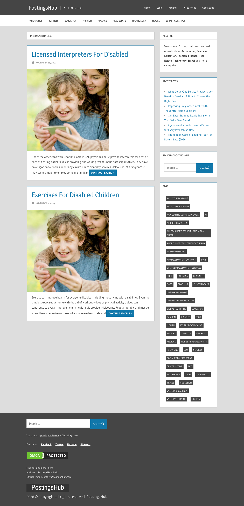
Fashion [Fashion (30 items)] (171, 317)
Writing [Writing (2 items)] (196, 399)
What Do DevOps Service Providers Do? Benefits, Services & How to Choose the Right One (188, 96)
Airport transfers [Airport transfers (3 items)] (177, 223)
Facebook (46, 444)
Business (53, 20)
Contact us (208, 7)
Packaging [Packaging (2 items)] (172, 349)
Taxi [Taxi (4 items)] (190, 366)
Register (173, 7)
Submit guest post (176, 20)
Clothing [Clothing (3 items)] (183, 284)
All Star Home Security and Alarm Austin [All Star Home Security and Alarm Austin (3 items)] (185, 233)
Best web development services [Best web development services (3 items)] (184, 267)
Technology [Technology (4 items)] (203, 374)
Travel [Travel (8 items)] (170, 382)
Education (70, 20)
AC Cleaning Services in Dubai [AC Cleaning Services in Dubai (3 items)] (183, 214)
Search (204, 168)
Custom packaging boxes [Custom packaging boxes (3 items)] (180, 300)
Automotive (35, 20)
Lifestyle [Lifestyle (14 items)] (186, 333)
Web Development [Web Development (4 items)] (176, 399)
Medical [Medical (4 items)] (171, 341)
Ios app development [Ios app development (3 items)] (191, 325)
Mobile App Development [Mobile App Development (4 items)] (194, 341)
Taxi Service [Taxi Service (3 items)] (173, 374)
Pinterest (85, 444)
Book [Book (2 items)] (169, 276)
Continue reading (101, 172)
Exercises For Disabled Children (75, 195)
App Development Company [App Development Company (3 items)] (181, 259)
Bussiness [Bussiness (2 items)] (198, 276)
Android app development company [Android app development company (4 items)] (186, 243)
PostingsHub (43, 7)
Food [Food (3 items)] (198, 317)
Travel (156, 20)
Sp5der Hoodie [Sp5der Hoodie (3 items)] (174, 366)
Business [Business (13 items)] (183, 276)
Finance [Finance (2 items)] (185, 317)
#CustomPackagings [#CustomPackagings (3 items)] (178, 206)
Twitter (59, 444)
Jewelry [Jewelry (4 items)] (171, 333)
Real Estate (119, 20)
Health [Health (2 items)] (171, 325)
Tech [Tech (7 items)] (188, 374)
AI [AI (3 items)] (206, 214)
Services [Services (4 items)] (198, 349)
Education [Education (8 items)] (197, 308)
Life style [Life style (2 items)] (201, 333)
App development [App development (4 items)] (176, 251)
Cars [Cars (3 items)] (169, 284)
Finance (102, 20)
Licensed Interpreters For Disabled (80, 54)
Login (159, 7)
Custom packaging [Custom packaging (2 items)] (177, 292)
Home (147, 7)
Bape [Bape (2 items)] (203, 259)
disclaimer (41, 467)
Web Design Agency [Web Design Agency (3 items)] (177, 391)
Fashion (87, 20)
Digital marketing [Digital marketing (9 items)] (176, 308)
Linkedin (72, 444)
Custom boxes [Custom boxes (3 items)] (201, 284)
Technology (139, 20)
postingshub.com (49, 435)
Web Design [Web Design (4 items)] (186, 382)
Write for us (190, 7)
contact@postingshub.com (57, 476)
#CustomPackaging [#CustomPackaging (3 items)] (177, 198)
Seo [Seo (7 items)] (186, 349)
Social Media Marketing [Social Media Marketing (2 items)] (179, 358)
